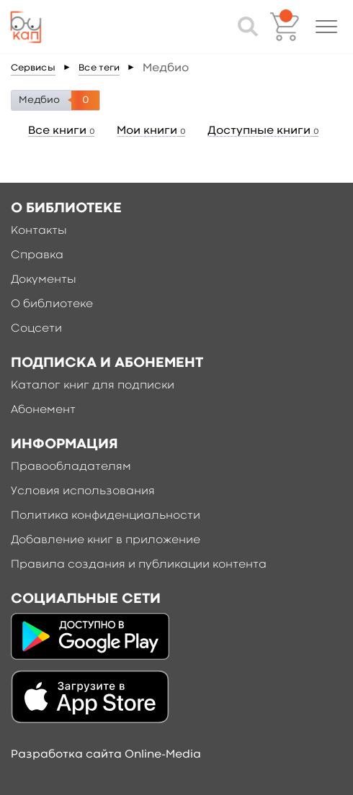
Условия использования (83, 491)
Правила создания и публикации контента (139, 565)
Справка (37, 255)
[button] (326, 26)
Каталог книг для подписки (92, 386)
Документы (43, 280)
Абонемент (43, 410)
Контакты (39, 231)
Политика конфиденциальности (105, 516)
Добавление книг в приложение (105, 540)
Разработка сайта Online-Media (106, 755)
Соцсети (36, 329)
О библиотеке (52, 304)
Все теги (99, 68)
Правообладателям (71, 467)
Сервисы (33, 68)
